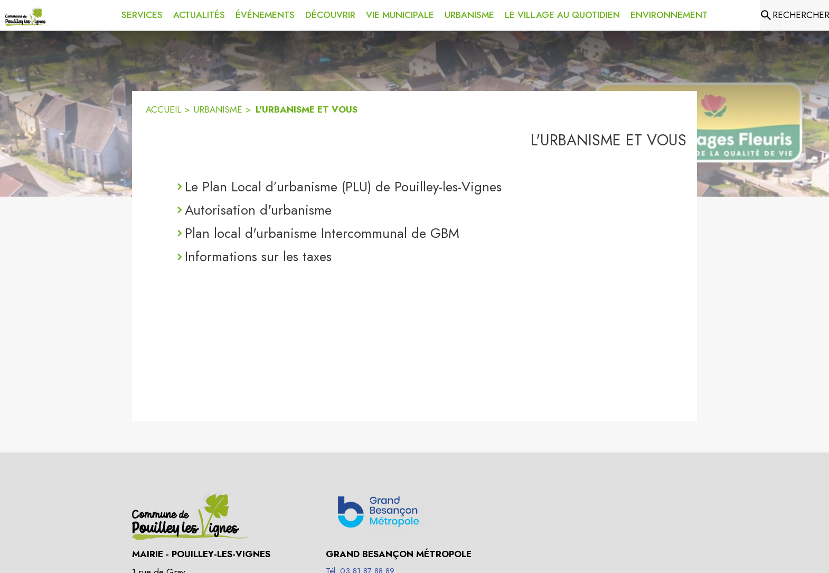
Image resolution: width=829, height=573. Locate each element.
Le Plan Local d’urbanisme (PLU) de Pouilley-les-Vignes (343, 187)
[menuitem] (142, 13)
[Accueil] (27, 15)
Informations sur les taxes (258, 256)
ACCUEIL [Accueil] (163, 109)
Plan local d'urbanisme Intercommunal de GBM (322, 233)
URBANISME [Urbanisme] (217, 109)
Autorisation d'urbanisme (258, 210)
